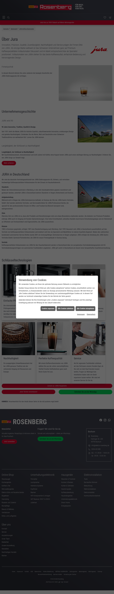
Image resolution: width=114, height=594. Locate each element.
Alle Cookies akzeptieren (85, 294)
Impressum (81, 300)
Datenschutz (91, 300)
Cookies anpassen (48, 294)
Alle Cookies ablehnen (65, 294)
